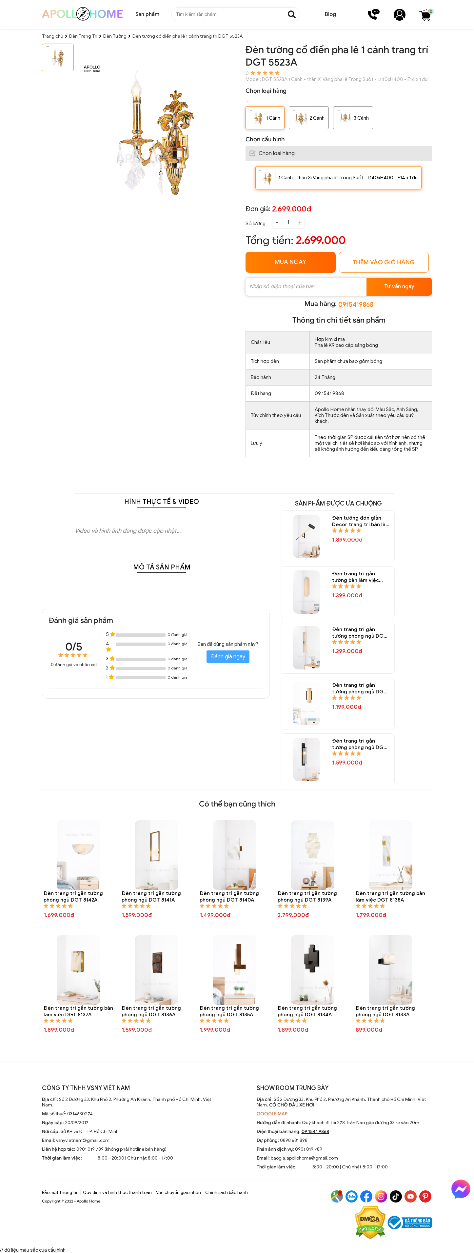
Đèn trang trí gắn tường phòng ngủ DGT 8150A (359, 688)
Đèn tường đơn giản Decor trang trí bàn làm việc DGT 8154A (361, 521)
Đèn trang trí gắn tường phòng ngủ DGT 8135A (229, 1011)
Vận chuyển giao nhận (178, 1192)
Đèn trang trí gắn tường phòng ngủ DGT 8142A (73, 896)
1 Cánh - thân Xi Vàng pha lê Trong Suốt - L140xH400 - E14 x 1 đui (349, 178)
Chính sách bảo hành (226, 1192)
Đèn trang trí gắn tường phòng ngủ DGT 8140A (229, 896)
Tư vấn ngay (399, 286)
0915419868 (355, 305)
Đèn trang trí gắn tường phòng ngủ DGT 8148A (359, 744)
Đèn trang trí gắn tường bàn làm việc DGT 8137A (78, 1011)
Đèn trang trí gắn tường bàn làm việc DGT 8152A (355, 577)
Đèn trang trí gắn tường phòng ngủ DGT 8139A (307, 896)
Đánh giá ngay (228, 656)
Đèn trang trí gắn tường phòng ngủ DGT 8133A (385, 1011)
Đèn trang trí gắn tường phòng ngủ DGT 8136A (151, 1011)
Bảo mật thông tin (60, 1192)
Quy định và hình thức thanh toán (117, 1192)
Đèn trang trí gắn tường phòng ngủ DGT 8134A (307, 1011)
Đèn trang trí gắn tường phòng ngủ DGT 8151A (359, 632)
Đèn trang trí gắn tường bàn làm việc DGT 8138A (390, 896)
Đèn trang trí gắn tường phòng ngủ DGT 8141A (151, 896)
